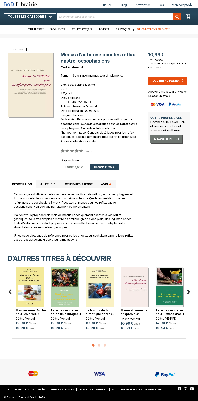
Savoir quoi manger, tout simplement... (98, 75)
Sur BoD (106, 5)
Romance (57, 29)
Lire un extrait (16, 49)
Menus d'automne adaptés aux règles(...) (134, 314)
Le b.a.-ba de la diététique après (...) (100, 312)
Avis (106, 184)
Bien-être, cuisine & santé (78, 84)
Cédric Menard (25, 318)
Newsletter (142, 5)
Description (22, 184)
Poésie (104, 29)
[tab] (22, 184)
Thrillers (36, 29)
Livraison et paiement (93, 389)
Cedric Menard (72, 67)
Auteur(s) (48, 184)
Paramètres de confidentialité (141, 389)
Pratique (123, 29)
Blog (124, 5)
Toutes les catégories (30, 16)
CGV (6, 389)
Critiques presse (79, 184)
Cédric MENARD (166, 318)
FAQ (161, 5)
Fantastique (82, 29)
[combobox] (119, 16)
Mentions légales (62, 389)
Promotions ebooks (153, 29)
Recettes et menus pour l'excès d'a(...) (170, 312)
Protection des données (30, 389)
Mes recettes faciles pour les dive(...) (31, 312)
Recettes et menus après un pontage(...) (66, 312)
